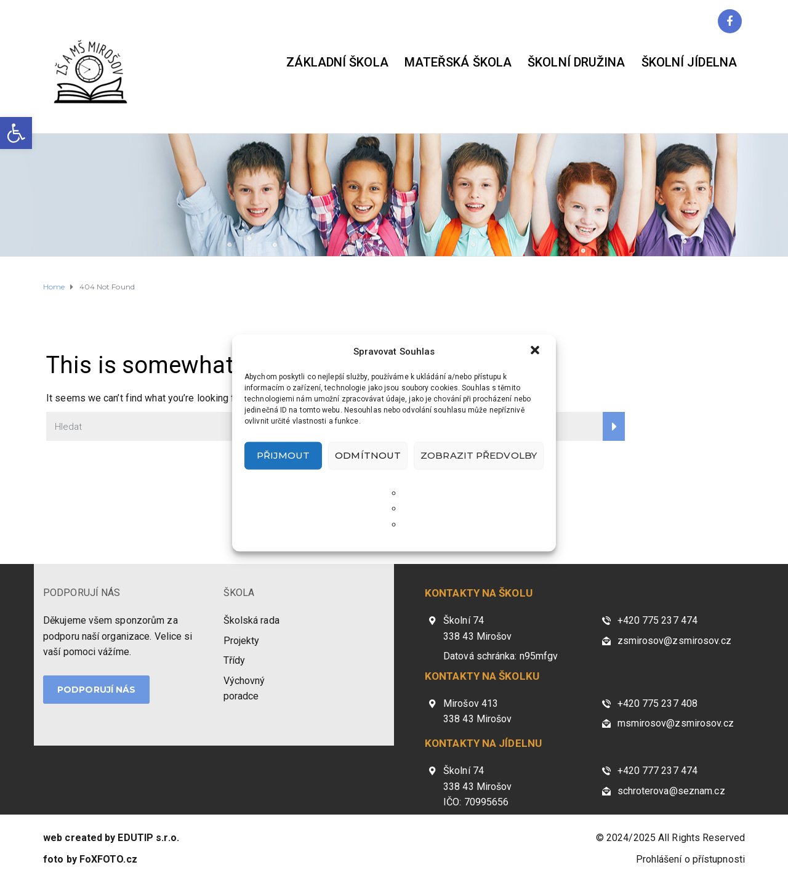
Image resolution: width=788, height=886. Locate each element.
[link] (16, 133)
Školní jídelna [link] (689, 62)
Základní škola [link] (337, 62)
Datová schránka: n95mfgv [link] (500, 656)
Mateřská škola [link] (458, 62)
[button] (536, 351)
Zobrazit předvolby (478, 455)
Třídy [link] (234, 660)
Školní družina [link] (576, 62)
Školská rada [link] (251, 620)
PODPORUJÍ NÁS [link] (81, 592)
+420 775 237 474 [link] (657, 620)
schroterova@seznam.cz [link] (671, 791)
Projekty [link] (241, 640)
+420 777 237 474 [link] (657, 770)
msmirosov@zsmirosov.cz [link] (675, 723)
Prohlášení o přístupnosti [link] (691, 859)
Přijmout (283, 455)
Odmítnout (368, 455)
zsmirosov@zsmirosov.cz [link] (674, 640)
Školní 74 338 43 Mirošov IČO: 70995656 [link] (477, 786)
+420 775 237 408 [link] (657, 703)
